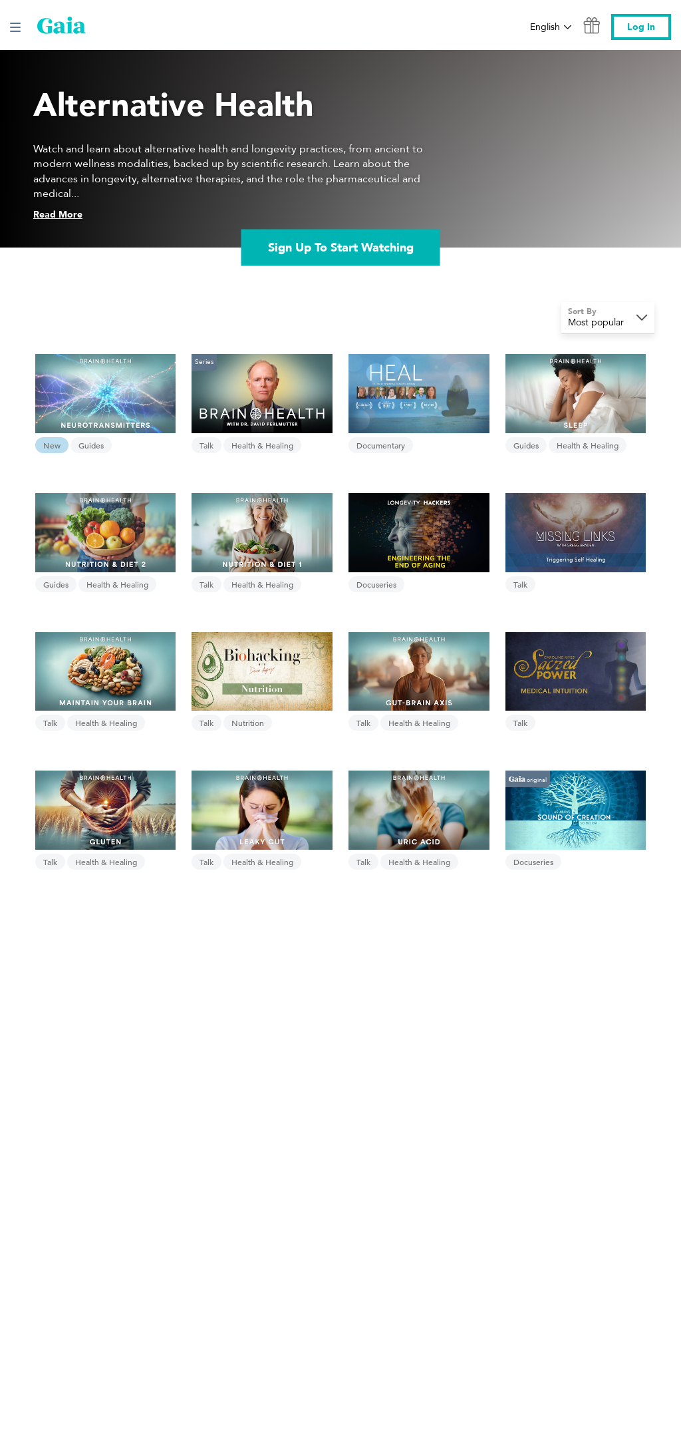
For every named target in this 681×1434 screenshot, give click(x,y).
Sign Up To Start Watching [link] (341, 247)
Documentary (380, 445)
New (52, 445)
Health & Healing (262, 445)
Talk (206, 445)
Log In (641, 27)
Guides (91, 445)
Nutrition (247, 722)
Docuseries (376, 584)
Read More (57, 214)
